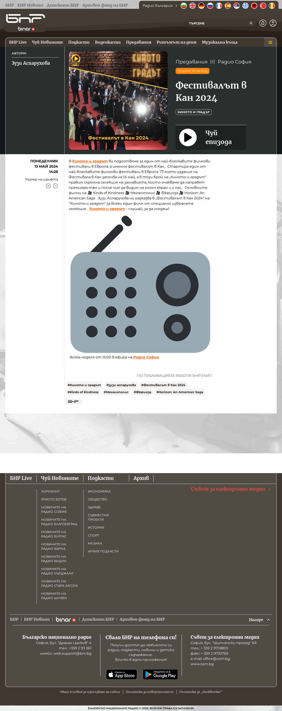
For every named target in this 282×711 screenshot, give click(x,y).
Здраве (94, 507)
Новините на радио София (54, 509)
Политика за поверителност (150, 692)
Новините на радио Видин (54, 558)
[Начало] (25, 18)
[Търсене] (251, 23)
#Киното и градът (84, 385)
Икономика (99, 491)
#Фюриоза (142, 392)
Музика (95, 543)
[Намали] (55, 186)
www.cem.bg (202, 664)
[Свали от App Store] (121, 674)
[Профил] (273, 23)
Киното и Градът (194, 112)
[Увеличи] (48, 186)
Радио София (234, 62)
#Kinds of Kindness (83, 392)
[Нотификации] (263, 23)
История (96, 527)
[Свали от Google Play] (160, 674)
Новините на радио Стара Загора (59, 583)
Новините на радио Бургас (53, 534)
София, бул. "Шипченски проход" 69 (223, 643)
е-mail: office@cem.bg (210, 659)
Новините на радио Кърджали (57, 571)
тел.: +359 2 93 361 (75, 648)
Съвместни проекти (98, 517)
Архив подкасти (103, 551)
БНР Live (21, 478)
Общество (97, 499)
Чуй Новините (60, 478)
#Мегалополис (116, 392)
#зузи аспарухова (121, 385)
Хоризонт (50, 491)
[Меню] (270, 42)
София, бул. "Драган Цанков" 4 (63, 643)
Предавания (192, 62)
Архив (141, 478)
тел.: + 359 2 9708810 (209, 648)
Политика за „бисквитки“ (200, 692)
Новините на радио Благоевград (59, 521)
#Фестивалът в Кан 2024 (163, 385)
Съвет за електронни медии (231, 489)
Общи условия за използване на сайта (90, 692)
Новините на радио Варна (53, 546)
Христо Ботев (53, 499)
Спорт (93, 535)
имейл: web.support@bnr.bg (65, 653)
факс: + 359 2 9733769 (209, 653)
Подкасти (101, 478)
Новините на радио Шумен (54, 595)
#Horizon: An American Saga (179, 392)
